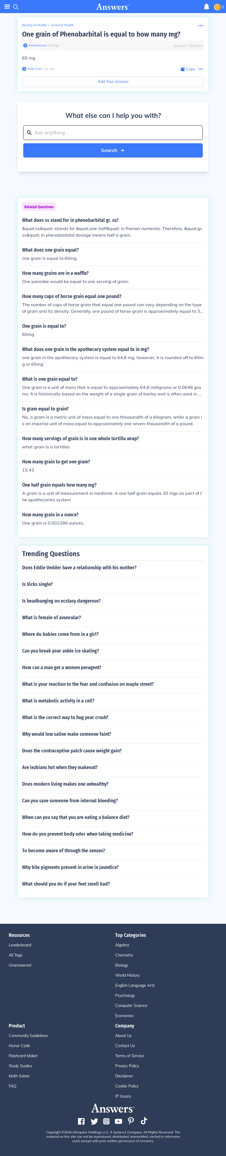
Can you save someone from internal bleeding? (70, 801)
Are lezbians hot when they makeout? (60, 767)
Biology (121, 965)
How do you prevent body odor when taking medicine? (77, 834)
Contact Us (125, 1045)
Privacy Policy (127, 1065)
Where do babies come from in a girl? (60, 634)
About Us (123, 1035)
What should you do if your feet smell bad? (66, 884)
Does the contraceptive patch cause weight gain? (71, 751)
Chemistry (124, 955)
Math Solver (19, 1076)
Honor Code (19, 1045)
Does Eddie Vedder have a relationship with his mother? (79, 568)
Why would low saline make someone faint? (66, 734)
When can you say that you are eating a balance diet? (75, 817)
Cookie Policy (126, 1086)
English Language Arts (135, 985)
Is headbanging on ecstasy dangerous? (61, 601)
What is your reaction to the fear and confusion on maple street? (88, 684)
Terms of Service (129, 1055)
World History (127, 975)
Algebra (122, 945)
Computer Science (131, 1005)
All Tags (15, 955)
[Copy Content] (188, 69)
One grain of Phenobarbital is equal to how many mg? (101, 34)
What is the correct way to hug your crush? (65, 717)
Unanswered (20, 965)
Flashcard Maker (23, 1055)
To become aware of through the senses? (63, 851)
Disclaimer (124, 1076)
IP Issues (123, 1096)
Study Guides (20, 1065)
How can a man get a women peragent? (61, 668)
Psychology (125, 995)
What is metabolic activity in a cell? (58, 701)
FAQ (12, 1086)
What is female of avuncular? (51, 618)
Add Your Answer (113, 81)
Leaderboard (20, 945)
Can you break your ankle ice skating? (60, 651)
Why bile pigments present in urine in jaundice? (70, 867)
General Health (62, 25)
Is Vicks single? (37, 584)
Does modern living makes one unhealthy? (65, 784)
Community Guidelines (28, 1035)
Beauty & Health (34, 25)
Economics (124, 1015)
